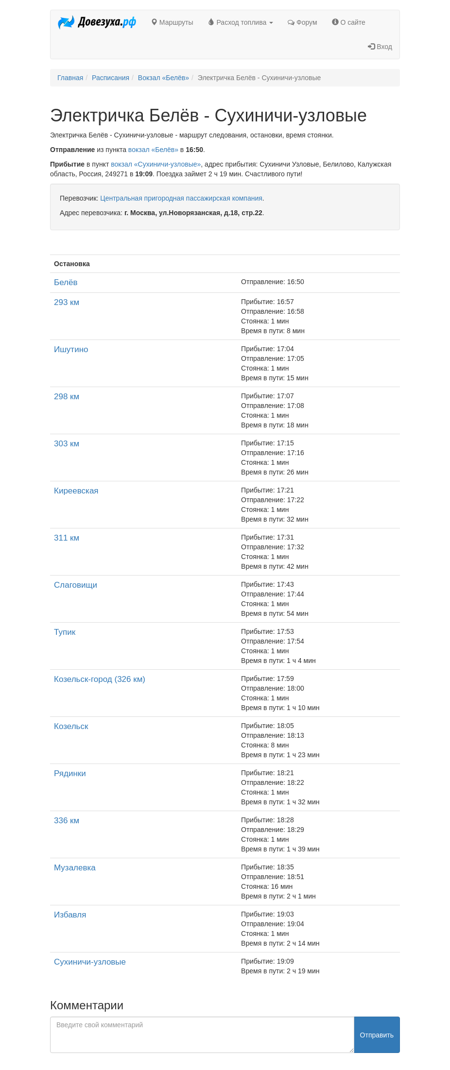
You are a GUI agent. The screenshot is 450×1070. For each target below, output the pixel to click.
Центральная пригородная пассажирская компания (181, 198)
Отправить (377, 1035)
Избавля (70, 914)
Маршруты (172, 22)
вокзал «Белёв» (153, 149)
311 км (66, 538)
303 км (66, 443)
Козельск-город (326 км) (99, 679)
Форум (302, 22)
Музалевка (75, 867)
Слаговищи (75, 585)
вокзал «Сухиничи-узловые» (156, 164)
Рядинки (70, 773)
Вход (380, 47)
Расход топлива (241, 22)
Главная (70, 78)
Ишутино (71, 349)
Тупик (64, 632)
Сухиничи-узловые (90, 962)
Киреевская (76, 490)
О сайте (348, 22)
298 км (66, 396)
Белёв (65, 282)
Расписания (110, 78)
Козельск (71, 726)
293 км (66, 302)
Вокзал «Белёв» (163, 78)
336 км (66, 820)
